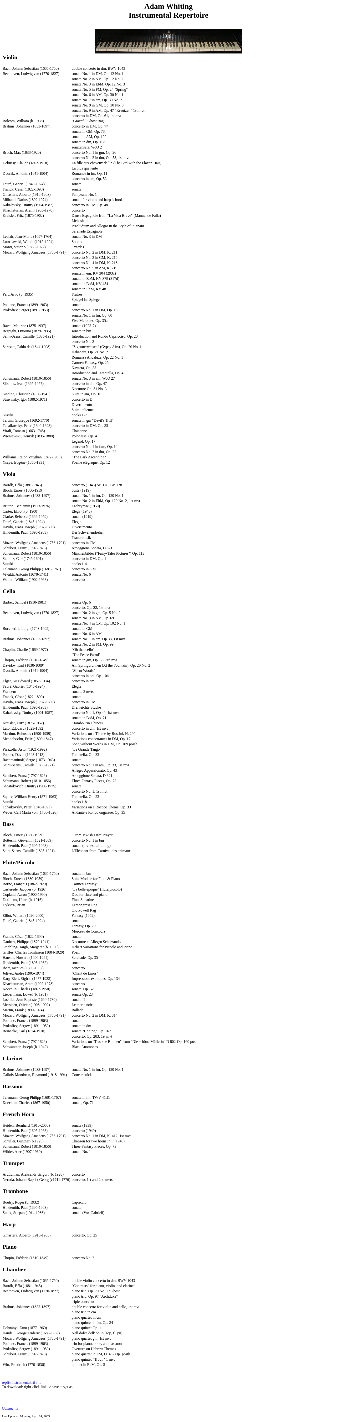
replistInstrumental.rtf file (21, 1382)
